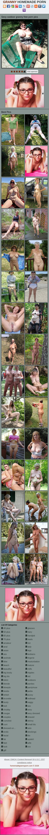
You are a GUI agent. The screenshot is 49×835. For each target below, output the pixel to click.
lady (28, 647)
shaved (29, 717)
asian (4, 650)
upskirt (29, 739)
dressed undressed (11, 728)
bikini (4, 680)
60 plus (5, 636)
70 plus (5, 639)
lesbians (30, 654)
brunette (6, 698)
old (27, 676)
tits (27, 735)
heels (29, 639)
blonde (5, 684)
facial (4, 735)
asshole (6, 658)
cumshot (6, 721)
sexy (28, 710)
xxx (28, 747)
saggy (29, 702)
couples (6, 717)
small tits (30, 724)
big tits (5, 676)
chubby (5, 710)
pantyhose (31, 687)
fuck (4, 747)
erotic (5, 732)
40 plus (5, 628)
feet (4, 743)
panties (29, 684)
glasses (30, 628)
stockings (30, 732)
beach (5, 665)
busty (4, 702)
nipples (29, 673)
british (5, 695)
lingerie (29, 658)
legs (28, 650)
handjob (30, 636)
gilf (3, 750)
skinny (29, 721)
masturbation (32, 661)
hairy (28, 632)
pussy (29, 695)
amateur (6, 643)
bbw (4, 661)
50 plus (5, 632)
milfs (28, 669)
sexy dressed (32, 713)
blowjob (6, 687)
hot (28, 643)
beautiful (6, 669)
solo (28, 728)
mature (29, 665)
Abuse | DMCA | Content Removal (18, 759)
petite (29, 691)
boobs (5, 691)
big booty (6, 673)
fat (3, 739)
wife (28, 743)
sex (28, 706)
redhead (30, 698)
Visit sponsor (32, 71)
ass (4, 654)
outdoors (30, 680)
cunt (4, 724)
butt (4, 706)
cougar (5, 713)
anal (4, 647)
